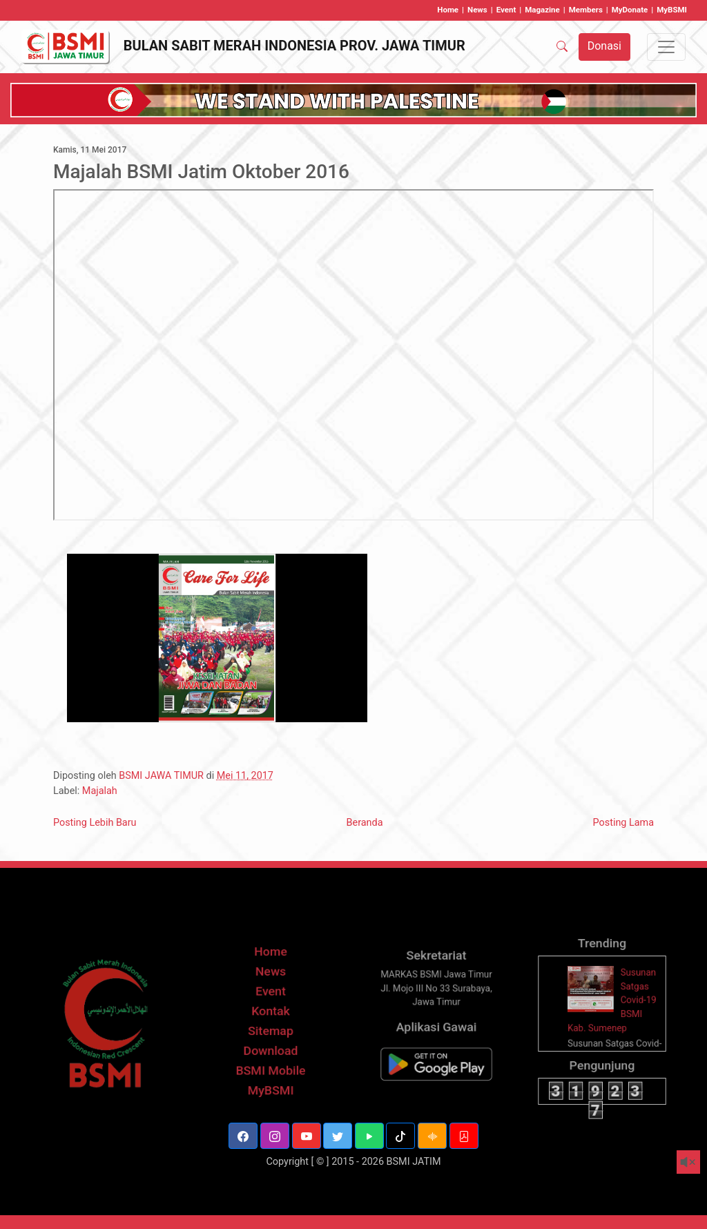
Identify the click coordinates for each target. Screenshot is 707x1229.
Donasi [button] (604, 45)
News (477, 9)
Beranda (365, 823)
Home (447, 9)
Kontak (270, 1027)
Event (506, 9)
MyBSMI (672, 9)
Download (270, 1063)
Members (586, 9)
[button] (243, 1136)
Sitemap (270, 1045)
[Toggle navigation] (666, 47)
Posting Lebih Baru (95, 823)
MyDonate (630, 9)
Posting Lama (623, 823)
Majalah (99, 791)
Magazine (542, 9)
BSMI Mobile (270, 1081)
